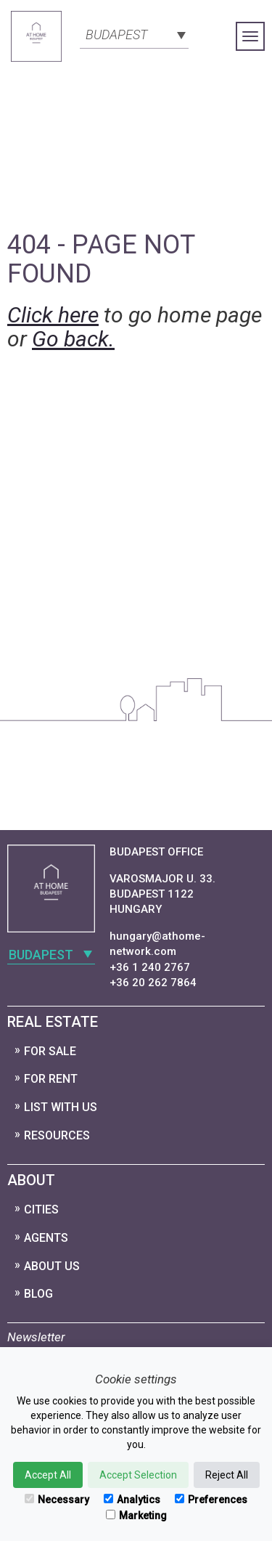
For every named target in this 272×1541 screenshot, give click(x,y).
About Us (52, 1266)
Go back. (73, 338)
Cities (41, 1209)
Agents (46, 1238)
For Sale (50, 1051)
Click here (53, 315)
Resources (57, 1135)
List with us (60, 1107)
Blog (38, 1294)
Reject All (226, 1475)
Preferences (211, 1499)
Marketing (136, 1515)
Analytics (132, 1499)
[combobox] (134, 33)
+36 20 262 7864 (153, 982)
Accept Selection (138, 1475)
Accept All (48, 1475)
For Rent (51, 1079)
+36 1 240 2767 (150, 967)
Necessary (57, 1499)
